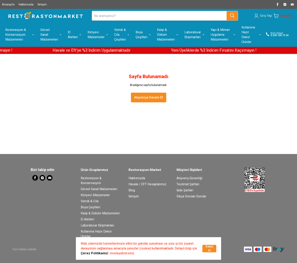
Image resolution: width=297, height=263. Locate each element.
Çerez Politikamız (94, 253)
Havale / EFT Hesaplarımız (147, 184)
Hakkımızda (26, 4)
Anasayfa (8, 4)
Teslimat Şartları (188, 184)
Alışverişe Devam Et (148, 97)
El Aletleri (87, 219)
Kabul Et (209, 248)
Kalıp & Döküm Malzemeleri (100, 213)
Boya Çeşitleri (90, 207)
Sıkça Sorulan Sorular (191, 196)
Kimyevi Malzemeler (95, 195)
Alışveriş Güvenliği (189, 178)
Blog (132, 190)
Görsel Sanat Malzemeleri (99, 189)
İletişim (42, 4)
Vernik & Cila (89, 201)
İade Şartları (185, 190)
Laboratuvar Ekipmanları (97, 225)
